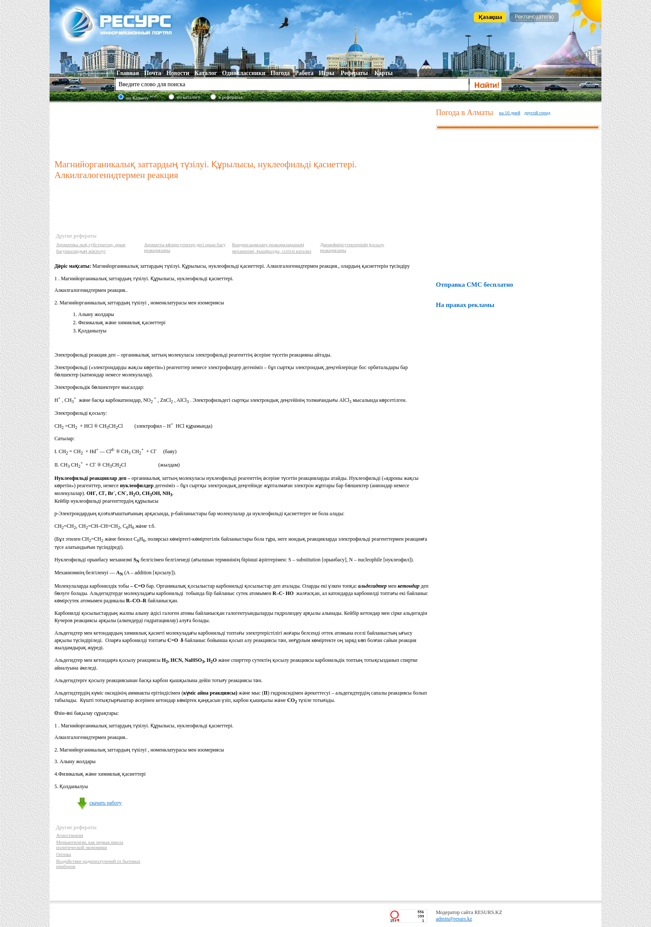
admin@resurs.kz (454, 919)
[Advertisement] (243, 129)
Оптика (63, 854)
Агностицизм (69, 835)
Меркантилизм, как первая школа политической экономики (89, 844)
